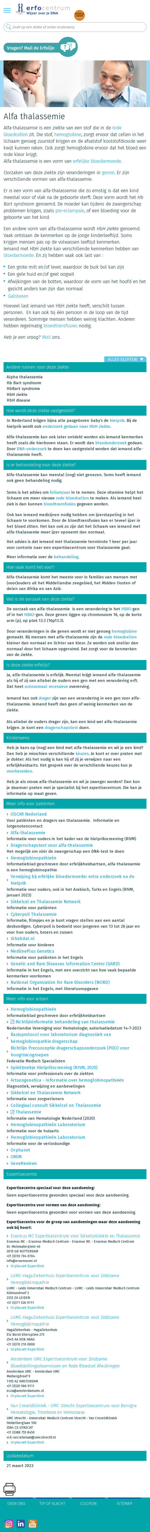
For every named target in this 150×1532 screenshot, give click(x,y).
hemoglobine (67, 134)
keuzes (82, 753)
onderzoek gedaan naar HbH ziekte (76, 426)
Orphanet (20, 1150)
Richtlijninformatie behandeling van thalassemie (65, 1022)
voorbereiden (19, 771)
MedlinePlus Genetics (32, 951)
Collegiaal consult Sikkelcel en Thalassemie (56, 1105)
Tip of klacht (52, 1503)
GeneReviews (24, 1163)
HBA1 (126, 608)
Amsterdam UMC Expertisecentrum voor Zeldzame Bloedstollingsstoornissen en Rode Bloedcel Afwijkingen (65, 1362)
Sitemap (124, 1503)
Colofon (88, 1503)
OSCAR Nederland (29, 814)
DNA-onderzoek (31, 448)
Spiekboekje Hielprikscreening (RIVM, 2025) (54, 1067)
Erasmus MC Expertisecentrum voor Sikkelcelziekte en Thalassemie (75, 1236)
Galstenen (18, 296)
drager (45, 698)
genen (108, 172)
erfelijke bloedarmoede (97, 161)
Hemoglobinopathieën (34, 858)
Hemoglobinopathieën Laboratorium (48, 1124)
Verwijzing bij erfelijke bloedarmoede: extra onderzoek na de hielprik (72, 880)
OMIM (16, 1156)
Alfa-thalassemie (28, 832)
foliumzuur (60, 492)
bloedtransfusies (60, 326)
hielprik (117, 420)
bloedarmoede (19, 255)
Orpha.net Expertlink (27, 1266)
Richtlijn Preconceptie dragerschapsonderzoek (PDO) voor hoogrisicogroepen (70, 1051)
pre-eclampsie (69, 210)
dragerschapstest (61, 727)
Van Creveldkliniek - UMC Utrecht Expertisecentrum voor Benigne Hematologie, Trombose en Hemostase (74, 1409)
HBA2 (29, 614)
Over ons (16, 1503)
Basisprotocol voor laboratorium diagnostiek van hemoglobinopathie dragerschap (61, 1038)
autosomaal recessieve (46, 686)
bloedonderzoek (111, 442)
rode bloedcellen (72, 498)
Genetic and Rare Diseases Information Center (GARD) (65, 963)
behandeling (66, 556)
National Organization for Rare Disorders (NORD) (60, 982)
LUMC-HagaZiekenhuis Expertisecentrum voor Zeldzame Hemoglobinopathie (65, 1279)
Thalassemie (28, 1112)
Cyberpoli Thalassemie (34, 914)
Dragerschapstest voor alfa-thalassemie (52, 845)
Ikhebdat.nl (23, 938)
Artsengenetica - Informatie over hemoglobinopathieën (67, 1080)
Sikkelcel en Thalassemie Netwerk (46, 901)
